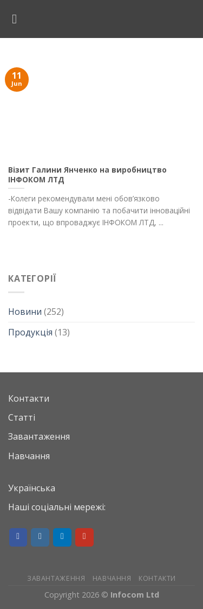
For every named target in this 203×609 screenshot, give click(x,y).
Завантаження (39, 436)
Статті (21, 417)
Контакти (28, 398)
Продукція (30, 332)
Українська (31, 488)
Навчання (29, 456)
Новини (25, 312)
